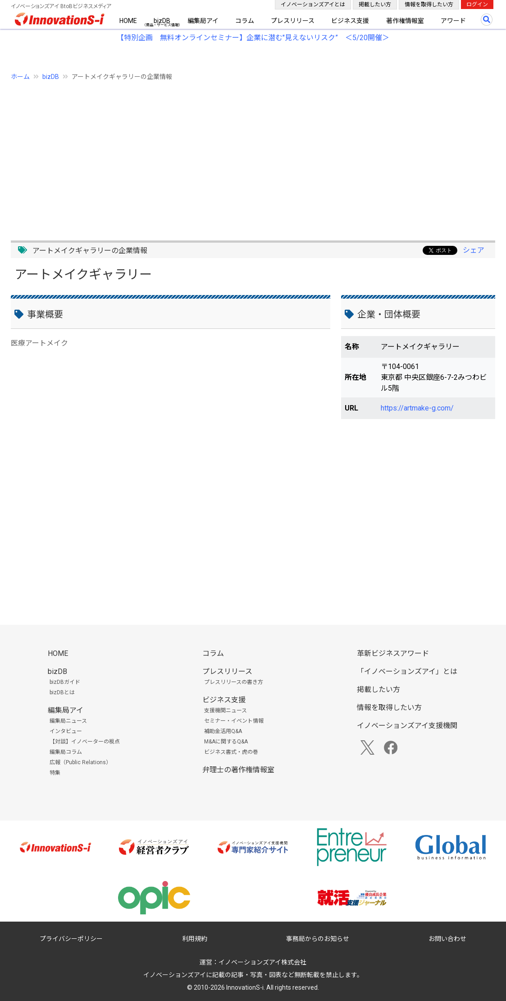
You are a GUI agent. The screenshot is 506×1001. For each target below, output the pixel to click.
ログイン (477, 4)
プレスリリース (293, 20)
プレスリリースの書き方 (233, 682)
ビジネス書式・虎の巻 (231, 752)
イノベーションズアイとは (313, 4)
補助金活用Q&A (223, 731)
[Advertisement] (253, 155)
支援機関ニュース (225, 710)
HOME (128, 20)
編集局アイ (203, 20)
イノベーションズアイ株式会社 (262, 962)
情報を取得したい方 (429, 4)
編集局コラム (66, 752)
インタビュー (66, 731)
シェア (473, 250)
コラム (244, 20)
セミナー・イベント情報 (234, 721)
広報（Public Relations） (80, 762)
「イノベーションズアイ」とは (407, 671)
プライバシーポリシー (71, 938)
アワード (453, 20)
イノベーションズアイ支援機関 (407, 725)
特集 (55, 773)
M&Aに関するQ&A (226, 741)
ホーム (20, 76)
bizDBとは (62, 692)
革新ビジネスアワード (393, 653)
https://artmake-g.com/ (417, 408)
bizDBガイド (65, 682)
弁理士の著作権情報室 (238, 770)
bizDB (162, 20)
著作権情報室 (405, 20)
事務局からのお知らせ (317, 938)
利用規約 (194, 938)
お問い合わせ (447, 938)
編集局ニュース (68, 721)
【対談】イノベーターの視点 (85, 741)
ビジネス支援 (350, 20)
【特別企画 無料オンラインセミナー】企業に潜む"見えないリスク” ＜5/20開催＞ (253, 37)
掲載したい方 (375, 4)
